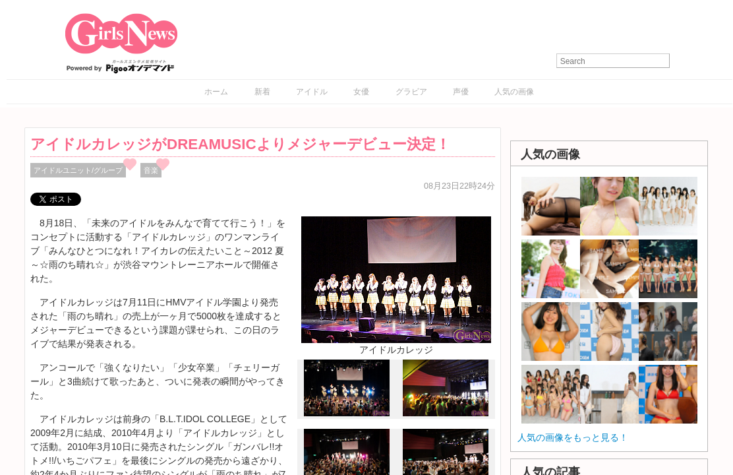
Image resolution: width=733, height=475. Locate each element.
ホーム (216, 91)
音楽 (151, 170)
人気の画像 (514, 91)
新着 (262, 91)
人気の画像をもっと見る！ (572, 437)
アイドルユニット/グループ (78, 170)
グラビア (411, 91)
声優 (461, 91)
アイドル (312, 91)
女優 (361, 91)
